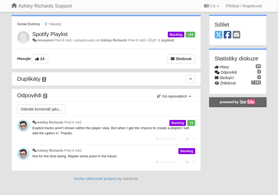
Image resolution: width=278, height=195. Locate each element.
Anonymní (45, 40)
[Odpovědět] (166, 139)
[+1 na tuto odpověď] (187, 139)
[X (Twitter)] (218, 35)
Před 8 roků (73, 122)
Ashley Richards (114, 40)
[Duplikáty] (190, 79)
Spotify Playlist (50, 34)
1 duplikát (166, 40)
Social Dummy (28, 24)
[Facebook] (227, 35)
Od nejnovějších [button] (174, 96)
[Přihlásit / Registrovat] (244, 6)
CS (211, 6)
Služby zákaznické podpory (95, 179)
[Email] (236, 35)
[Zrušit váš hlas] (193, 139)
